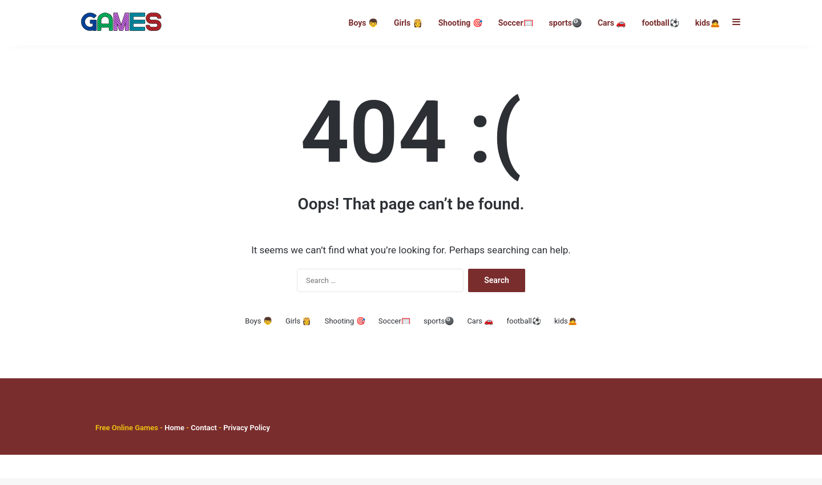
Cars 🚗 (612, 22)
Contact (205, 434)
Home (174, 434)
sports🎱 (565, 22)
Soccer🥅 (515, 22)
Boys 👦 (362, 22)
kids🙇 (707, 22)
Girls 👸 (408, 22)
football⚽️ (660, 22)
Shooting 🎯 (460, 22)
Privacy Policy (245, 434)
